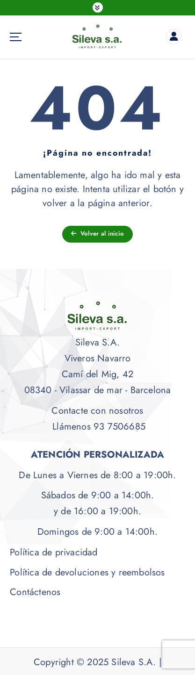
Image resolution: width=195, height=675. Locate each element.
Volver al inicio (97, 233)
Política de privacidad (53, 552)
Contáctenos (35, 592)
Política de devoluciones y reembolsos (87, 572)
